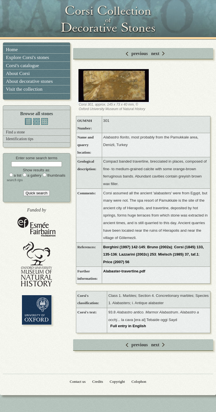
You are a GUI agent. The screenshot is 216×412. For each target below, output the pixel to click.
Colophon (139, 381)
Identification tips (19, 139)
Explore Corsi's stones (27, 57)
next (155, 53)
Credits (97, 381)
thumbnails (44, 121)
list (28, 121)
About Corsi (18, 73)
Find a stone (15, 132)
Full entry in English (128, 326)
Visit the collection (24, 89)
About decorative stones (29, 81)
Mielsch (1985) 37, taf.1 (178, 254)
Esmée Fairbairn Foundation (36, 227)
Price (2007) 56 (116, 262)
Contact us (78, 381)
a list (17, 175)
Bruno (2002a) (159, 247)
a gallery (34, 175)
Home (12, 49)
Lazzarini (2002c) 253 (137, 254)
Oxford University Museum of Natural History (36, 264)
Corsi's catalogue (22, 65)
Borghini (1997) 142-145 (124, 247)
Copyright (117, 381)
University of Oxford (37, 310)
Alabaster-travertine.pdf (124, 271)
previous (139, 53)
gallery (36, 121)
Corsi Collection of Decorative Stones (108, 19)
